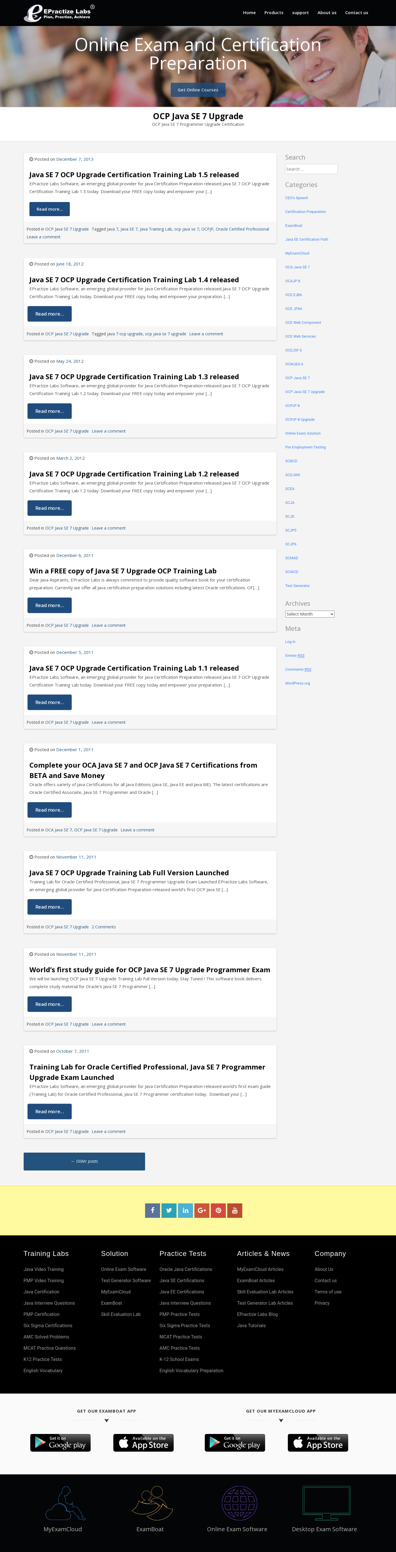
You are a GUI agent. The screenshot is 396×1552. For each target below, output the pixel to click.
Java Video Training (44, 1269)
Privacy (322, 1303)
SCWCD (291, 572)
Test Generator (297, 586)
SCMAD (291, 558)
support (300, 12)
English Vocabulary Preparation (191, 1370)
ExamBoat (293, 225)
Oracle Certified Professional (242, 229)
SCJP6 (290, 544)
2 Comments (104, 927)
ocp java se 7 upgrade (165, 333)
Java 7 (112, 229)
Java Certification (42, 1292)
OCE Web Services (300, 336)
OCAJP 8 (292, 281)
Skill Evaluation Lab (120, 1314)
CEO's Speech (296, 198)
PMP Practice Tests (179, 1314)
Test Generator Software (126, 1280)
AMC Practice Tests (179, 1348)
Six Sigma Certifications (48, 1325)
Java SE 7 (129, 229)
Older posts (84, 1161)
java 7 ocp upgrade (125, 333)
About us (327, 12)
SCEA (289, 489)
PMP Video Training (44, 1280)
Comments (298, 669)
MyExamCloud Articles (260, 1269)
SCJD (289, 516)
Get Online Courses (198, 87)
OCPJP (207, 229)
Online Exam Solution (303, 433)
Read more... (49, 209)
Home (249, 12)
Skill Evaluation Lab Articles (265, 1292)
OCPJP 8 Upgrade (300, 419)
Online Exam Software (123, 1269)
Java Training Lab (156, 229)
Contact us (356, 12)
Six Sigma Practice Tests (184, 1325)
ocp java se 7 (186, 229)
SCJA (289, 502)
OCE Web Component (303, 322)
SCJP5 (290, 530)
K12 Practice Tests (43, 1359)
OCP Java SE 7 (297, 378)
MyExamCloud (297, 253)
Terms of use (328, 1292)
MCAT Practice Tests (180, 1337)
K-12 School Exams (179, 1359)
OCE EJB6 (293, 295)
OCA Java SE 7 (58, 830)
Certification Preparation (305, 212)
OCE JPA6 (293, 308)
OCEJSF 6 (293, 350)
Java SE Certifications (181, 1280)
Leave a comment (44, 237)
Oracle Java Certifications (185, 1269)
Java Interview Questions (49, 1303)
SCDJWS (292, 475)
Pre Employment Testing (305, 447)
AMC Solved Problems (47, 1337)
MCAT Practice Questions (50, 1348)
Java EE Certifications (181, 1292)
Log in (290, 642)
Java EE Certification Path (306, 239)
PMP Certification (42, 1314)
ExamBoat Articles (256, 1280)
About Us (324, 1269)
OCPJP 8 (292, 405)
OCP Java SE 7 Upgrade (67, 229)
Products (274, 12)
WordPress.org (297, 683)
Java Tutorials (251, 1325)
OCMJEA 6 (294, 364)
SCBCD (291, 461)
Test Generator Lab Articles (265, 1303)
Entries (295, 655)
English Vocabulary (43, 1370)
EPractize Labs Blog (257, 1314)
